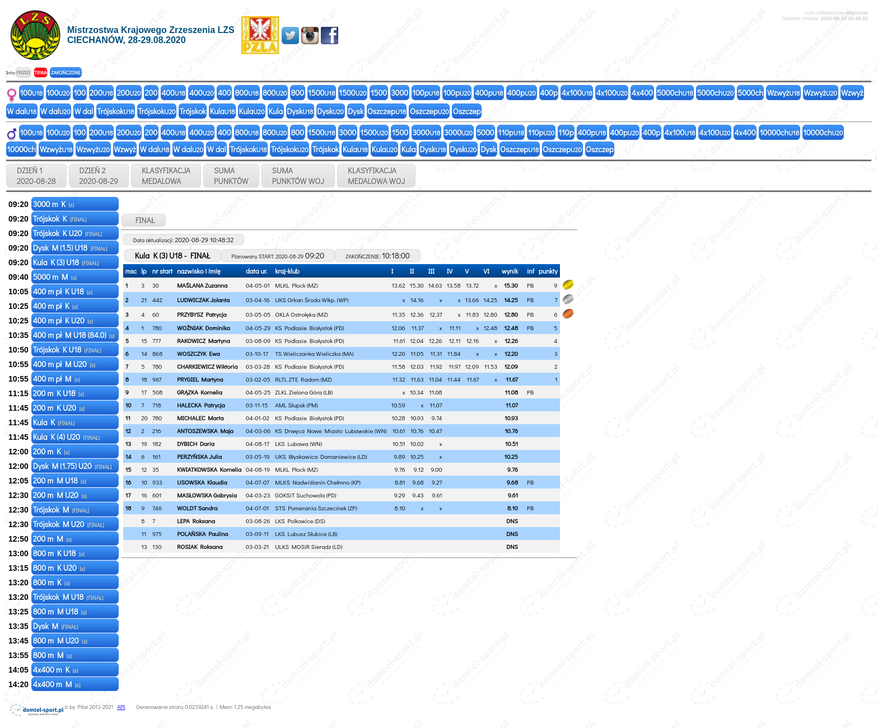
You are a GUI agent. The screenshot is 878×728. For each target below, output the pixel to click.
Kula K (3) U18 (66, 262)
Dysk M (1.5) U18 (70, 247)
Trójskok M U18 (68, 596)
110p (511, 132)
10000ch (779, 132)
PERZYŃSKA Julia (199, 456)
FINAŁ (143, 220)
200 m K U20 (59, 407)
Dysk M (55, 626)
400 (173, 92)
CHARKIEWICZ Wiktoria (207, 366)
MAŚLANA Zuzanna (202, 285)
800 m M (52, 655)
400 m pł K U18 (62, 291)
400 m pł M (56, 378)
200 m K (51, 451)
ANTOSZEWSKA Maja (205, 430)
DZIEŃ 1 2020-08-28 (36, 175)
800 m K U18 (59, 553)
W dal (22, 111)
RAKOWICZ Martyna (203, 340)
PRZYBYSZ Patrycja (201, 314)
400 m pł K (55, 305)
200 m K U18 (58, 393)
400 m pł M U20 (64, 364)
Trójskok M (61, 509)
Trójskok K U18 (67, 349)
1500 (321, 92)
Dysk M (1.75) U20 (72, 466)
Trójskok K (60, 218)
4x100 (577, 92)
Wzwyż (783, 92)
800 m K (51, 582)
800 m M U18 (60, 611)
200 (101, 92)
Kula (222, 111)
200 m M (52, 538)
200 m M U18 (59, 480)
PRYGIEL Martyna (200, 379)
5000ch (675, 92)
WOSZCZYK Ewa (198, 353)
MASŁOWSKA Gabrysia (207, 495)
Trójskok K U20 (67, 233)
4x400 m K (55, 669)
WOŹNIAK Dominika (203, 327)
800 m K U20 (59, 567)
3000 (399, 92)
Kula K (54, 422)
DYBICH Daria (195, 443)
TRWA (40, 72)
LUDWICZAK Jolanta (203, 299)
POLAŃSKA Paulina (202, 533)
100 (31, 92)
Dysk (300, 111)
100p (425, 92)
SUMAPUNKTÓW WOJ (298, 175)
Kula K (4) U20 (66, 436)
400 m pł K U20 (63, 320)
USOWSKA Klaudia (202, 482)
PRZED (23, 72)
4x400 (642, 92)
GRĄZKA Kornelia (199, 392)
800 (247, 92)
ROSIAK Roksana (199, 546)
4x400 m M (57, 684)
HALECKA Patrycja (201, 405)
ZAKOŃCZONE (66, 72)
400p (489, 92)
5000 (485, 132)
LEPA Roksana (196, 520)
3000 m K (53, 204)
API (121, 707)
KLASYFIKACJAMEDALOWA (166, 175)
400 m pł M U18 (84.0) (74, 335)
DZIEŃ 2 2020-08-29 (99, 175)
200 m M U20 (60, 495)
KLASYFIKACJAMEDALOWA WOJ (376, 175)
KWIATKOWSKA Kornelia (209, 469)
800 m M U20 (60, 640)
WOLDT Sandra (197, 508)
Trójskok (115, 111)
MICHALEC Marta (200, 418)
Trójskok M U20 (68, 524)
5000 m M (55, 276)
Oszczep (386, 111)
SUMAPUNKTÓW (231, 175)
